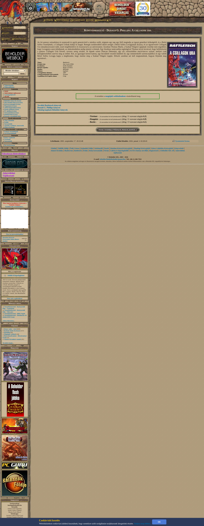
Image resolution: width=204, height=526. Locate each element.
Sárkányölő (98, 148)
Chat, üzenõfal (9, 120)
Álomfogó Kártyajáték (142, 148)
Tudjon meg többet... (143, 524)
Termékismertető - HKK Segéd (14, 313)
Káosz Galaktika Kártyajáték (162, 148)
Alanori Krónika (57, 151)
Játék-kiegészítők (10, 107)
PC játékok (8, 111)
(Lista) (19, 101)
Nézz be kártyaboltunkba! (14, 234)
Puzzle (106, 148)
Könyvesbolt (179, 148)
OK (159, 522)
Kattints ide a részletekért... (14, 206)
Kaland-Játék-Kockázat (12, 331)
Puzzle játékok (9, 109)
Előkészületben (9, 87)
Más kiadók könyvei (11, 102)
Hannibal (7, 332)
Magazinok (8, 106)
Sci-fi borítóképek (10, 133)
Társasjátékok (9, 113)
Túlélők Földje (63, 148)
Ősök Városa (74, 148)
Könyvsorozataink (95, 151)
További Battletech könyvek (49, 105)
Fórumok (7, 139)
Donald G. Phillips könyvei (48, 108)
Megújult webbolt (10, 334)
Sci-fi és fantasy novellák (139, 151)
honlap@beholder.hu (15, 505)
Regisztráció (153, 151)
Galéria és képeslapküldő (119, 151)
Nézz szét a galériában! (14, 298)
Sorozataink (8, 124)
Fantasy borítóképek (11, 131)
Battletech (78, 151)
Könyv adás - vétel (10, 329)
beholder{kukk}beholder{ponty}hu (112, 159)
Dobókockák (8, 114)
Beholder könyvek (10, 101)
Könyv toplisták (9, 137)
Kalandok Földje (87, 148)
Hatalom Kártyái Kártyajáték (121, 148)
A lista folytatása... (9, 321)
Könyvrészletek (9, 127)
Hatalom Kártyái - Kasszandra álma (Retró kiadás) (11, 239)
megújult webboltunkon (115, 96)
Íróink (6, 122)
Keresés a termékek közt (12, 116)
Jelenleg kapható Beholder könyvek (52, 110)
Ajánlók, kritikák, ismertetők (14, 125)
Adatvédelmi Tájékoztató (9, 174)
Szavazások (8, 141)
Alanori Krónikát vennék (12, 339)
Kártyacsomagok (10, 104)
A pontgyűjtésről (10, 95)
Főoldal (53, 148)
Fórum (106, 151)
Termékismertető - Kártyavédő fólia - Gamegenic (14, 307)
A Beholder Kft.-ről (167, 151)
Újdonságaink (9, 85)
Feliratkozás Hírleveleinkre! (14, 154)
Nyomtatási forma (182, 141)
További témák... (8, 343)
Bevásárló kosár (9, 145)
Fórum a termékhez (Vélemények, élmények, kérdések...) (118, 130)
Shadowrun (68, 151)
